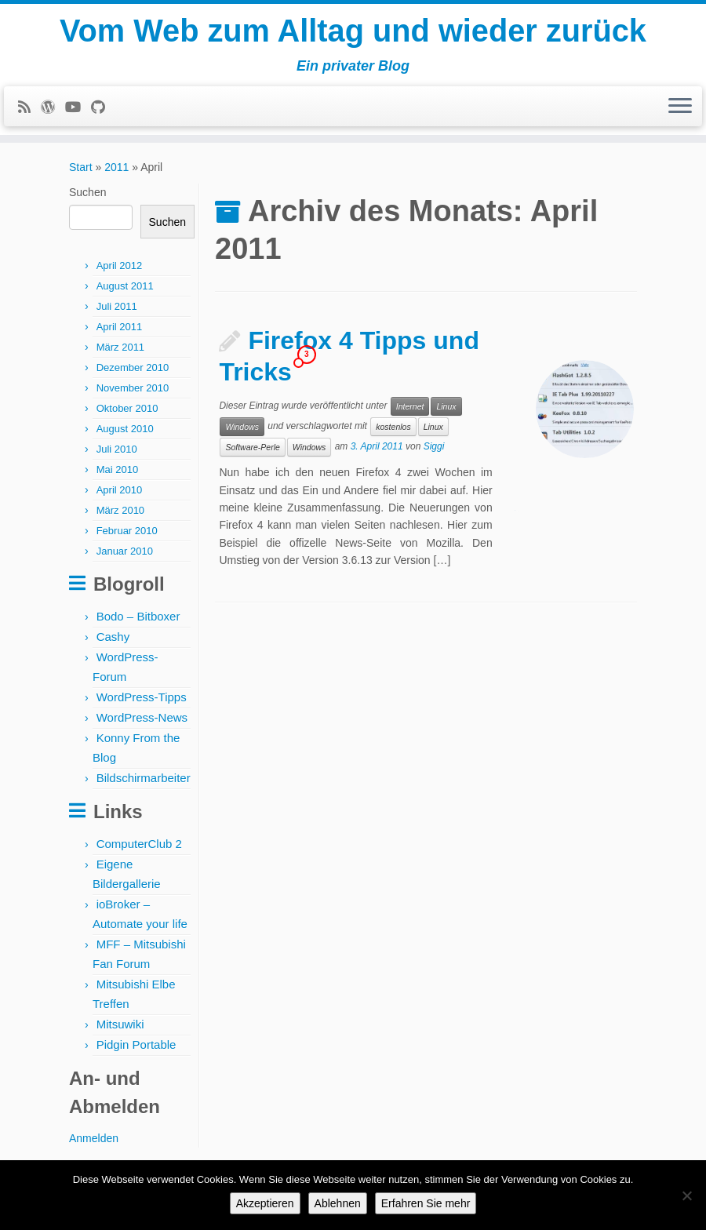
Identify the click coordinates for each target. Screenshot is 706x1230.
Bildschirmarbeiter (143, 782)
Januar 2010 (124, 556)
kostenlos (393, 431)
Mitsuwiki (120, 1028)
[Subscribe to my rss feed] (29, 108)
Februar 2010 (127, 535)
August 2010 (125, 433)
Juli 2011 (116, 311)
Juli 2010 (116, 454)
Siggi (434, 451)
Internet (410, 411)
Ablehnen (338, 1203)
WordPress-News (141, 722)
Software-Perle (252, 452)
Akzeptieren (265, 1203)
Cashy (113, 641)
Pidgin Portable (136, 1049)
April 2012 (119, 270)
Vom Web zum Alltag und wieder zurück (353, 31)
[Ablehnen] (686, 1195)
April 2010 (119, 494)
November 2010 (132, 392)
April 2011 (119, 331)
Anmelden (93, 1143)
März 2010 (120, 515)
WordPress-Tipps (141, 701)
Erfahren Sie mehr (426, 1203)
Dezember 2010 (132, 372)
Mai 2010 (117, 474)
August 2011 (125, 291)
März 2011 (120, 352)
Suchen (87, 197)
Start (81, 172)
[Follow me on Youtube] (78, 108)
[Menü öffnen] (680, 107)
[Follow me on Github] (103, 108)
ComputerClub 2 (139, 848)
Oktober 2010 (127, 413)
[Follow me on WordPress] (53, 108)
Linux (446, 411)
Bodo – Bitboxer (138, 621)
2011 (116, 172)
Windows (242, 431)
